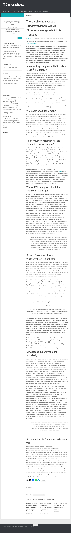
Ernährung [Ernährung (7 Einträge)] (10, 109)
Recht (9, 11)
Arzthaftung (24, 11)
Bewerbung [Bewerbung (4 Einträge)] (13, 105)
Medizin (30, 11)
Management (37, 11)
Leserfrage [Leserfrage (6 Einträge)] (17, 111)
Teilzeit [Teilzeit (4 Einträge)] (4, 124)
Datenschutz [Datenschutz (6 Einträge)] (5, 107)
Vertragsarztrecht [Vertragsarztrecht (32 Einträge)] (8, 126)
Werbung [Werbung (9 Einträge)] (5, 127)
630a (60, 171)
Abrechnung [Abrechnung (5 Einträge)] (5, 98)
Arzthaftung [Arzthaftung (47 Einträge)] (12, 100)
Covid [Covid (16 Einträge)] (16, 105)
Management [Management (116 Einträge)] (8, 113)
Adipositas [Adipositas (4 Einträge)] (9, 98)
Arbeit (4, 11)
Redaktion (30, 38)
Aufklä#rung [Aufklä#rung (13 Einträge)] (15, 101)
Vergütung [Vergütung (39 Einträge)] (17, 124)
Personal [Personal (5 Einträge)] (10, 114)
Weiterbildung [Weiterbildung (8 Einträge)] (16, 125)
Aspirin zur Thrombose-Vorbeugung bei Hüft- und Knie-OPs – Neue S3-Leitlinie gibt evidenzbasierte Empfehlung (12, 78)
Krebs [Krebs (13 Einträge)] (4, 111)
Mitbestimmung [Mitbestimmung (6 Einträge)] (15, 113)
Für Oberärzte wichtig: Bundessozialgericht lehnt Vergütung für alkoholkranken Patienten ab (32, 507)
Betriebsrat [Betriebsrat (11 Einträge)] (5, 105)
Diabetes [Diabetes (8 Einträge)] (9, 107)
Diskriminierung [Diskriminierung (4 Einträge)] (14, 107)
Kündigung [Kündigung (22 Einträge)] (8, 111)
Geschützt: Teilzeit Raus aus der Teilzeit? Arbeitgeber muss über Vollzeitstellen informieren (46, 507)
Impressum (45, 11)
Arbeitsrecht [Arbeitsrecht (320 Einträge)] (16, 98)
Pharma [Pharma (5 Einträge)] (17, 118)
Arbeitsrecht (15, 11)
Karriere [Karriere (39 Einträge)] (18, 109)
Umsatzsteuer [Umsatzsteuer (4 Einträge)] (7, 124)
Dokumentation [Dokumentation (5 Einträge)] (5, 109)
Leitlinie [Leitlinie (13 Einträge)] (13, 111)
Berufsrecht (42, 494)
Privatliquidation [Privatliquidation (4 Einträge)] (6, 120)
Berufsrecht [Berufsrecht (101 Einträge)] (13, 104)
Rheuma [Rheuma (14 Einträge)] (11, 120)
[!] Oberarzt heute (13, 4)
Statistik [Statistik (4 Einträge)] (9, 122)
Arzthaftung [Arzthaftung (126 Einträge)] (7, 102)
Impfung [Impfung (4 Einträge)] (14, 109)
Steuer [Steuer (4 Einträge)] (12, 122)
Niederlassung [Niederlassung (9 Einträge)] (6, 114)
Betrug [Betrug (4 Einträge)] (9, 105)
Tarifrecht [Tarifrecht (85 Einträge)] (16, 122)
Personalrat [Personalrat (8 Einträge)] (15, 114)
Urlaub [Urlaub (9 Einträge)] (11, 124)
